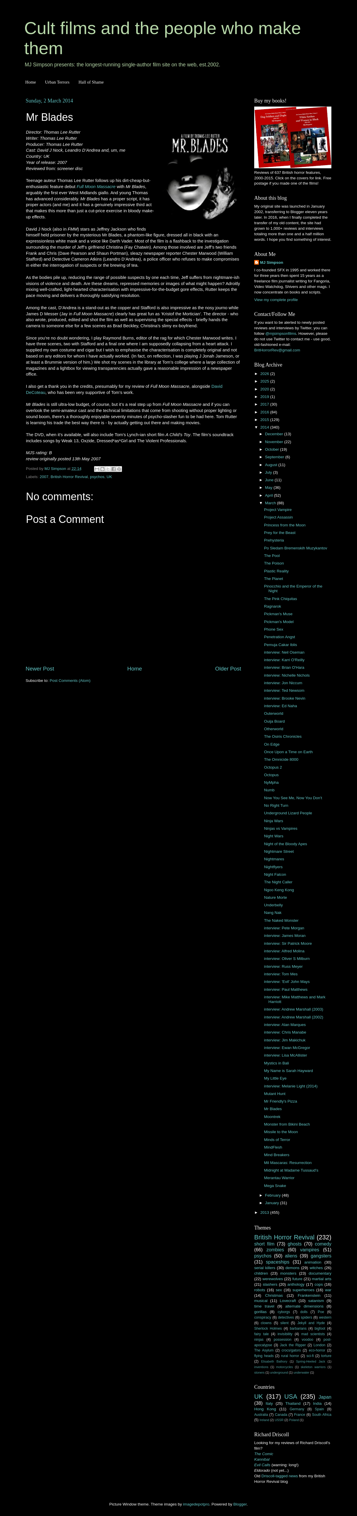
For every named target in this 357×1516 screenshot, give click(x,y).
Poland (294, 1420)
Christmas (274, 1295)
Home (30, 82)
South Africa (322, 1415)
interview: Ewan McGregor (287, 1048)
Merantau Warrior (279, 1178)
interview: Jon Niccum (283, 683)
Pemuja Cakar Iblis (280, 645)
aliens (291, 1255)
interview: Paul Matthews (285, 989)
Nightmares (274, 859)
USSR (279, 1420)
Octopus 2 (273, 767)
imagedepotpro (196, 1504)
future (297, 1279)
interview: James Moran (285, 935)
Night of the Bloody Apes (285, 844)
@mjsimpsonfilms (280, 333)
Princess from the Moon (285, 525)
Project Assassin (278, 517)
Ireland (264, 1420)
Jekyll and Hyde (311, 1323)
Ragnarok (272, 606)
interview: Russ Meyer (283, 966)
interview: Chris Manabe (285, 1032)
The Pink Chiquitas (280, 599)
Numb (269, 790)
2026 (265, 374)
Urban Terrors (57, 82)
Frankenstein (309, 1295)
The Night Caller (278, 882)
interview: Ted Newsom (284, 690)
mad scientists (313, 1334)
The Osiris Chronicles (283, 736)
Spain (319, 1409)
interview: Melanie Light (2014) (291, 1086)
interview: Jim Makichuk (285, 1040)
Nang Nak (273, 912)
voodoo (307, 1340)
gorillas (260, 1312)
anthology (296, 1284)
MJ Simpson (271, 262)
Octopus (271, 775)
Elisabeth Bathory (274, 1361)
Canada (281, 1415)
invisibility (285, 1334)
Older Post (228, 669)
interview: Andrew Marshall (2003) (293, 1009)
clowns (266, 1323)
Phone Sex (273, 629)
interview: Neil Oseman (284, 652)
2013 (265, 1212)
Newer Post (40, 669)
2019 (265, 397)
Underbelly (273, 905)
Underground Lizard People (288, 813)
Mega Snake (275, 1186)
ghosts (295, 1243)
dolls (303, 1312)
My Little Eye (275, 1078)
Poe (321, 1312)
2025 (265, 381)
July (269, 472)
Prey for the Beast (280, 532)
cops (318, 1284)
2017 (265, 404)
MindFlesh (273, 1147)
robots (259, 1290)
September (275, 457)
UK (109, 477)
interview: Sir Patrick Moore (288, 943)
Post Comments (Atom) (70, 680)
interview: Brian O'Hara (284, 667)
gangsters (321, 1255)
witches (316, 1268)
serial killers (264, 1268)
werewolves (272, 1279)
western (325, 1317)
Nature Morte (275, 897)
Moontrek (272, 1117)
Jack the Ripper (293, 1345)
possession (282, 1340)
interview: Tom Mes (281, 974)
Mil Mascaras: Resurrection (288, 1163)
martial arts (321, 1279)
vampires (309, 1249)
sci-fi (310, 1356)
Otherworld (273, 729)
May (269, 487)
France (299, 1415)
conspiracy (262, 1317)
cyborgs (284, 1312)
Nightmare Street (279, 851)
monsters (288, 1273)
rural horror (290, 1356)
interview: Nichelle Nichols (287, 675)
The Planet (273, 578)
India (317, 1403)
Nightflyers (273, 867)
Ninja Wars (273, 821)
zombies (275, 1249)
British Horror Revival (69, 477)
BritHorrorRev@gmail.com (277, 350)
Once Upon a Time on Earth (288, 752)
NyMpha (271, 782)
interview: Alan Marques (285, 1025)
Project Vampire (278, 509)
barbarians (298, 1328)
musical (261, 1301)
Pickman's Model (279, 622)
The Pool (272, 555)
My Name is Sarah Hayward (288, 1071)
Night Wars (273, 836)
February (273, 1195)
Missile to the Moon (281, 1132)
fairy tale (261, 1334)
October (272, 449)
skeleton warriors (313, 1367)
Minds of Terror (277, 1140)
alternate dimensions (304, 1306)
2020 (265, 389)
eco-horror (317, 1350)
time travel (264, 1306)
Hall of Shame (91, 82)
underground (279, 1372)
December (274, 434)
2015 (265, 420)
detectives (286, 1317)
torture (326, 1356)
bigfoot (319, 1328)
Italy (269, 1403)
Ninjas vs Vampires (281, 828)
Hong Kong (265, 1409)
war (328, 1290)
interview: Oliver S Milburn (287, 958)
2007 (44, 477)
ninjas (259, 1340)
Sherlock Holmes (268, 1328)
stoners (259, 1372)
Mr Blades (273, 1109)
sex (279, 1290)
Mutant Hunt (275, 1094)
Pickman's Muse (278, 614)
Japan (325, 1397)
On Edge (272, 744)
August (271, 465)
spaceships (277, 1261)
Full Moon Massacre (96, 186)
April (269, 495)
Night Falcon (275, 874)
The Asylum (263, 1350)
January (272, 1203)
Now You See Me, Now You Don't (293, 798)
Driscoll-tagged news (279, 1476)
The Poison (274, 563)
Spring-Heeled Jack (310, 1361)
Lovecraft (288, 1301)
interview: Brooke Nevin (284, 698)
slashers (270, 1284)
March (271, 503)
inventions (261, 1367)
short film (264, 1243)
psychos (97, 477)
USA (290, 1396)
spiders (306, 1317)
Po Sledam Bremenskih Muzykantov (295, 548)
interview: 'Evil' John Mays (287, 981)
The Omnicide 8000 (281, 759)
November (274, 442)
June (270, 480)
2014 (265, 427)
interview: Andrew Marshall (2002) (293, 1017)
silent (284, 1323)
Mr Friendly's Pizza (280, 1101)
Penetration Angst (279, 637)
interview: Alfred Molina (284, 951)
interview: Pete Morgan (284, 928)
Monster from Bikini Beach (287, 1124)
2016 (265, 412)
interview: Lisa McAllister (285, 1055)
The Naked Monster (281, 920)
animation (312, 1262)
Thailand (293, 1403)
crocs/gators (291, 1350)
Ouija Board (274, 721)
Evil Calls (262, 1465)
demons (292, 1268)
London (320, 1345)
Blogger (240, 1504)
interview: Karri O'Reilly (284, 660)
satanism (316, 1301)
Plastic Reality (276, 571)
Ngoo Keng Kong (279, 890)
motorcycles (284, 1367)
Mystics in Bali (276, 1063)
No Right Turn (276, 805)
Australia (261, 1415)
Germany (297, 1409)
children (261, 1273)
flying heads (264, 1356)
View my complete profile (276, 300)
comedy (323, 1243)
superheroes (303, 1290)
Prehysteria (274, 540)
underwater (301, 1372)
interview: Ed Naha (280, 706)
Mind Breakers (276, 1155)
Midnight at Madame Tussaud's (291, 1170)
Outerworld (273, 713)
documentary (320, 1273)
